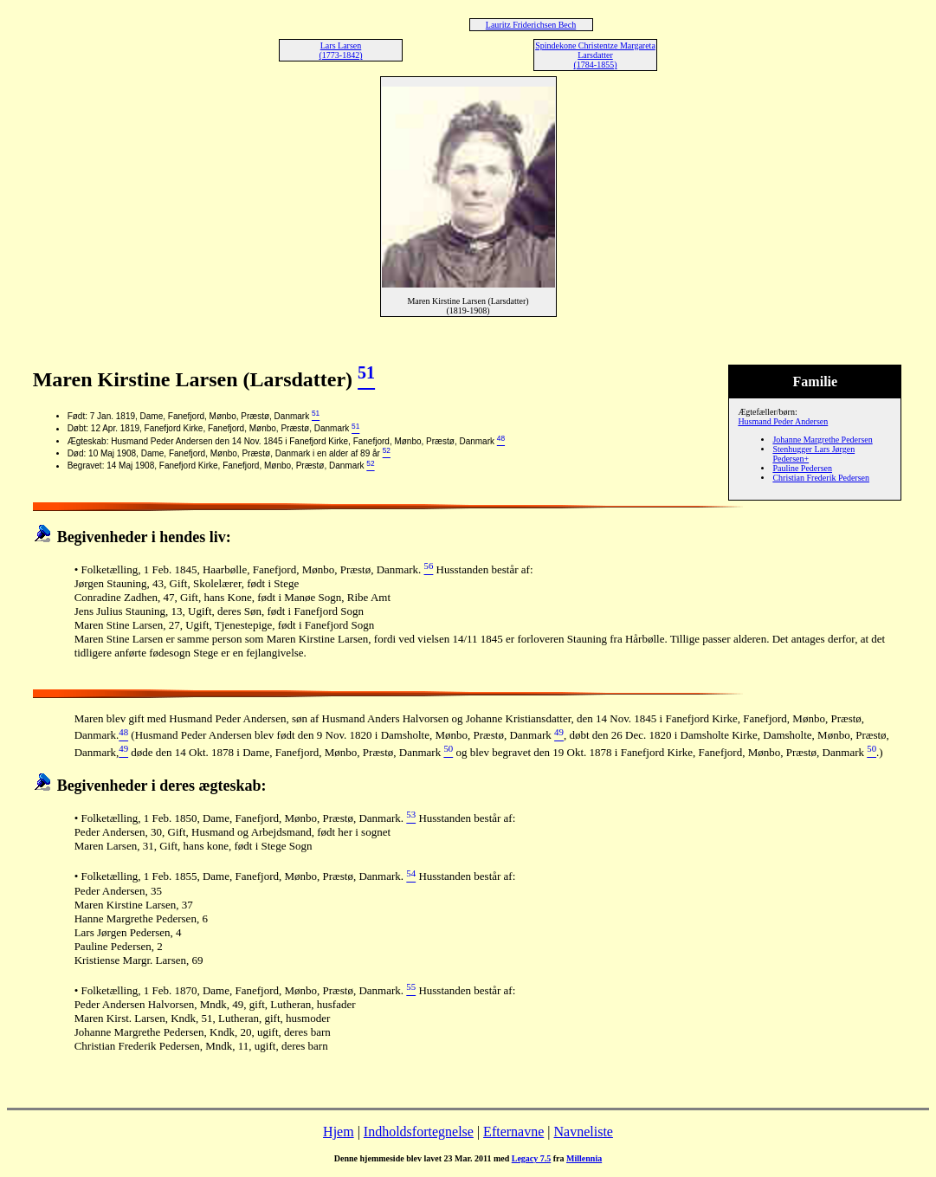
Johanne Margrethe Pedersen (822, 439)
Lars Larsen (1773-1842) (341, 50)
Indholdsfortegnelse (419, 1131)
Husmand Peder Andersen (783, 421)
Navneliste (583, 1131)
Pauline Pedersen (802, 468)
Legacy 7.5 (532, 1158)
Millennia (584, 1158)
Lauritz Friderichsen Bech (531, 24)
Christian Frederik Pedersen (820, 477)
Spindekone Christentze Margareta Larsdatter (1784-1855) (595, 55)
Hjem (338, 1131)
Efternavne (513, 1131)
